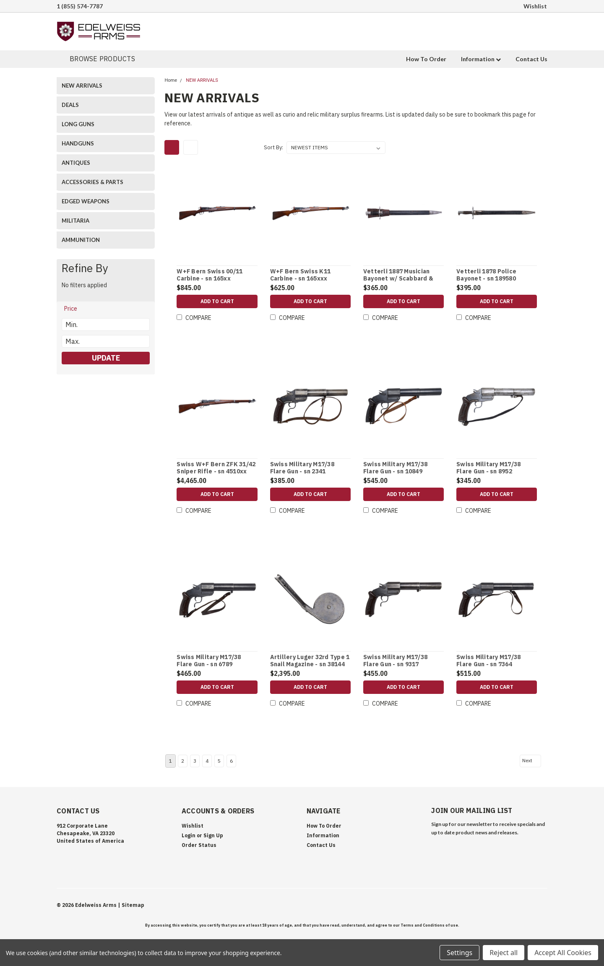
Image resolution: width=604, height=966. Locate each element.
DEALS (70, 104)
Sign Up (213, 835)
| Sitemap (131, 905)
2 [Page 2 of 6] (182, 761)
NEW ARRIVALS (82, 85)
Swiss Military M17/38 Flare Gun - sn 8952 (488, 468)
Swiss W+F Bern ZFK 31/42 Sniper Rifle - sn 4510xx (216, 468)
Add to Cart (217, 301)
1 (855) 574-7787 (80, 6)
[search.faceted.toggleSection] (75, 308)
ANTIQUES (76, 162)
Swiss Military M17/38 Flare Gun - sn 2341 (302, 468)
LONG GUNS (78, 124)
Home (170, 80)
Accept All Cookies (562, 952)
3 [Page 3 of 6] (194, 761)
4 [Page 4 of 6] (207, 761)
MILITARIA (75, 220)
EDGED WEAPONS (85, 201)
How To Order (426, 58)
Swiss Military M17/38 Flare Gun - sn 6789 (209, 661)
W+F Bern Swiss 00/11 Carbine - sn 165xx (209, 275)
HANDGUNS (78, 143)
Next (530, 760)
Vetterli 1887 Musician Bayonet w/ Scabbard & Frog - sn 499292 (398, 279)
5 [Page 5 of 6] (219, 761)
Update (106, 358)
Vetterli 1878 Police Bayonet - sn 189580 (486, 275)
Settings (459, 952)
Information (481, 58)
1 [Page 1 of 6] (170, 761)
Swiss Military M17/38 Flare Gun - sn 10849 (395, 468)
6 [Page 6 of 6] (231, 761)
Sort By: (273, 147)
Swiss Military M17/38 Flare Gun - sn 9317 (395, 661)
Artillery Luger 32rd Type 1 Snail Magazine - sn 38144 (310, 661)
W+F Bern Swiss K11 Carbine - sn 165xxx (300, 275)
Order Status (199, 845)
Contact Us (531, 58)
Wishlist (535, 6)
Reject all (503, 952)
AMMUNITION (81, 239)
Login (188, 835)
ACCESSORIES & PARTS (92, 182)
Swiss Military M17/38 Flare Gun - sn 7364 (488, 661)
